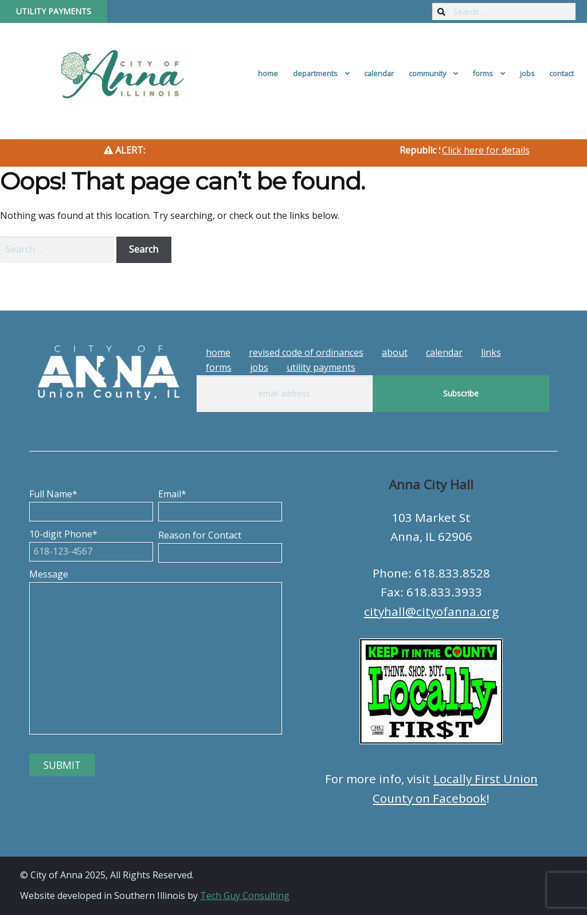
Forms (482, 73)
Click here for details (486, 150)
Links (491, 352)
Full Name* (91, 502)
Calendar (379, 73)
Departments (315, 73)
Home (268, 73)
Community (427, 73)
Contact (561, 73)
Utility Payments (53, 11)
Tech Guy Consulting (244, 895)
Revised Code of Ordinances (306, 352)
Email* (220, 502)
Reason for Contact (220, 544)
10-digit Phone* (91, 542)
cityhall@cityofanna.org (431, 611)
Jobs (527, 73)
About (395, 352)
